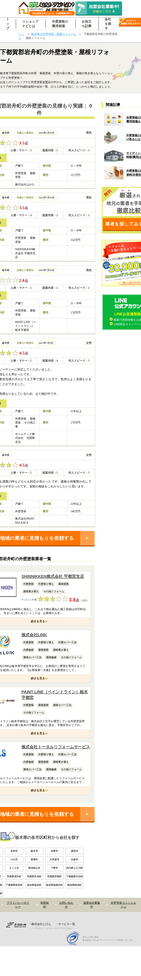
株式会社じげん (41, 924)
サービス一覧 (66, 924)
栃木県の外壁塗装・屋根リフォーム (53, 34)
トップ (21, 36)
